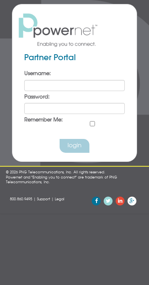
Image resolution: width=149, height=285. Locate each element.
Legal (59, 199)
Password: (37, 97)
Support (43, 199)
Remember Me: (43, 120)
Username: (37, 73)
